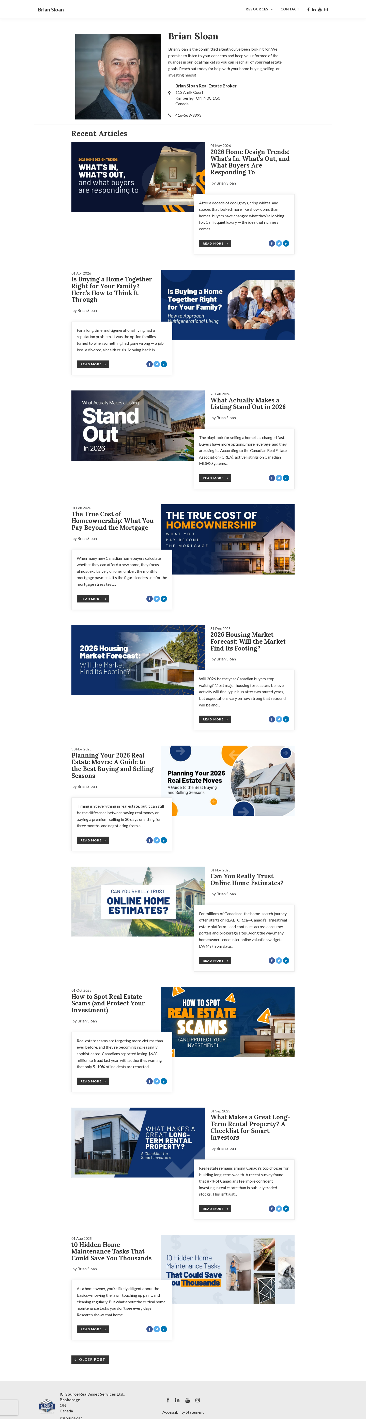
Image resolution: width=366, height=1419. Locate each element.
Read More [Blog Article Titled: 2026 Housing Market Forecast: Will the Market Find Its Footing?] (216, 719)
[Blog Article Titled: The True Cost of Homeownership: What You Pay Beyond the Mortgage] (228, 539)
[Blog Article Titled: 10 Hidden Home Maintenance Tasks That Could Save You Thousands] (228, 1269)
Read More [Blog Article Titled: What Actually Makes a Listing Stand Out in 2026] (216, 478)
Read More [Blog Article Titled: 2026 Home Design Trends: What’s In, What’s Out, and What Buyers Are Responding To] (216, 243)
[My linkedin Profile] (314, 9)
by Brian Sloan (224, 183)
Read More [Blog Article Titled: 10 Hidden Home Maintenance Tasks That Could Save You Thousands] (93, 1329)
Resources (257, 9)
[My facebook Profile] (308, 9)
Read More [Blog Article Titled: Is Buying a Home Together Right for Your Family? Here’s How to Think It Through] (93, 364)
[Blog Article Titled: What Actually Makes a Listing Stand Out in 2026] (138, 425)
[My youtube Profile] (320, 9)
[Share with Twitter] (279, 243)
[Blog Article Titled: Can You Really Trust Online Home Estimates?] (138, 902)
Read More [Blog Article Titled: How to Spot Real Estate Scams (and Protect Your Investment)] (93, 1081)
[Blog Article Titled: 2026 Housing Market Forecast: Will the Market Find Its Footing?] (138, 660)
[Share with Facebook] (272, 243)
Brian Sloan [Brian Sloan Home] (51, 9)
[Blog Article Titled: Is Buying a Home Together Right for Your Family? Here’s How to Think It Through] (228, 305)
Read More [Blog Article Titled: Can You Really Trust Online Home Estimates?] (216, 961)
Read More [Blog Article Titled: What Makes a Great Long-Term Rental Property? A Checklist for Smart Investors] (216, 1209)
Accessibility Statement (183, 1412)
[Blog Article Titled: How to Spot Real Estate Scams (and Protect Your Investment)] (228, 1022)
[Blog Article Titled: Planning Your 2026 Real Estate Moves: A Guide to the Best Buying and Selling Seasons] (228, 781)
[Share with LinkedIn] (286, 243)
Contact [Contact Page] (290, 9)
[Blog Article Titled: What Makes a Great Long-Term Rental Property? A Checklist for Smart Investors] (138, 1143)
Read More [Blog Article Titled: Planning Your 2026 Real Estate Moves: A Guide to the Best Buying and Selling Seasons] (93, 840)
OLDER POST (92, 1359)
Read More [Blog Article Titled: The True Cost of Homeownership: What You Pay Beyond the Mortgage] (93, 599)
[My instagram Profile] (326, 9)
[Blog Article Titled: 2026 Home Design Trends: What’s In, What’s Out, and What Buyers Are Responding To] (138, 177)
